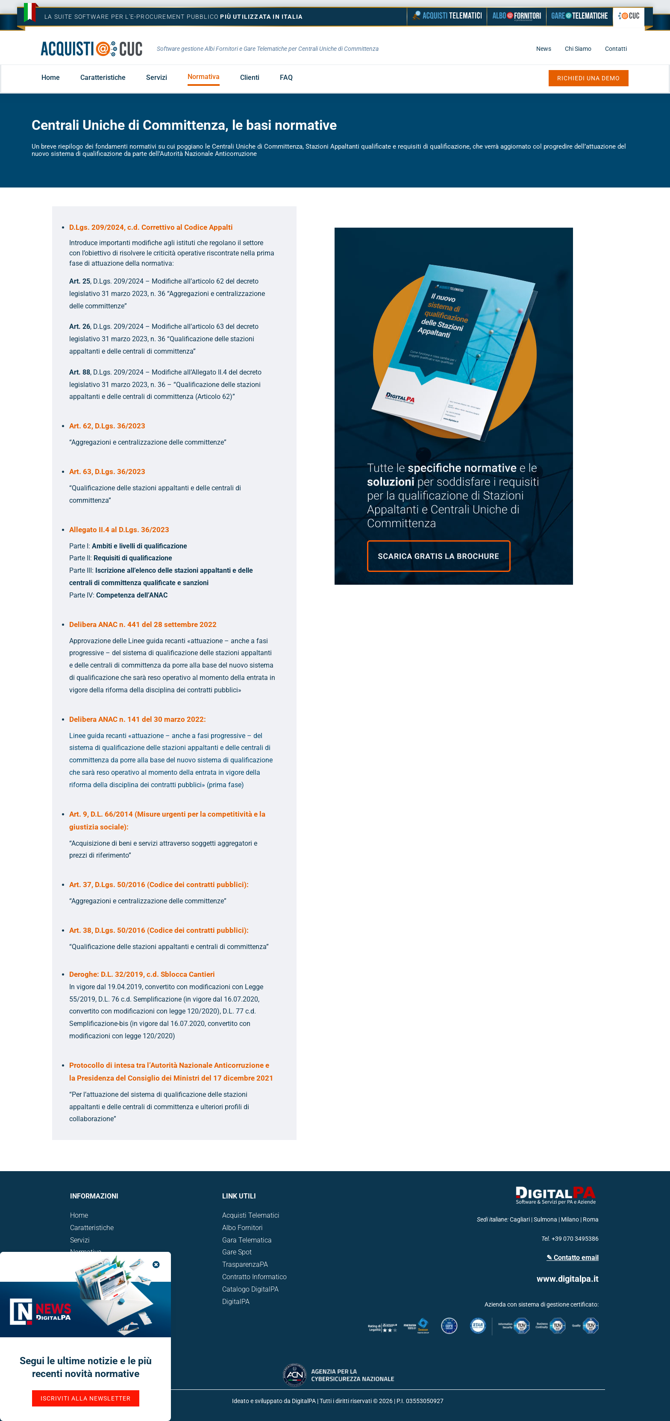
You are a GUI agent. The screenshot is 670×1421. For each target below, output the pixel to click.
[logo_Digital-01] (556, 1187)
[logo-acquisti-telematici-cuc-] (91, 44)
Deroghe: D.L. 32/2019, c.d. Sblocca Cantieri (142, 974)
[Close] (156, 1264)
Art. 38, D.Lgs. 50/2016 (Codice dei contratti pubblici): (159, 930)
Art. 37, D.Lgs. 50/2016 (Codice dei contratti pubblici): (159, 884)
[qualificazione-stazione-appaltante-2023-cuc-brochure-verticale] (454, 231)
